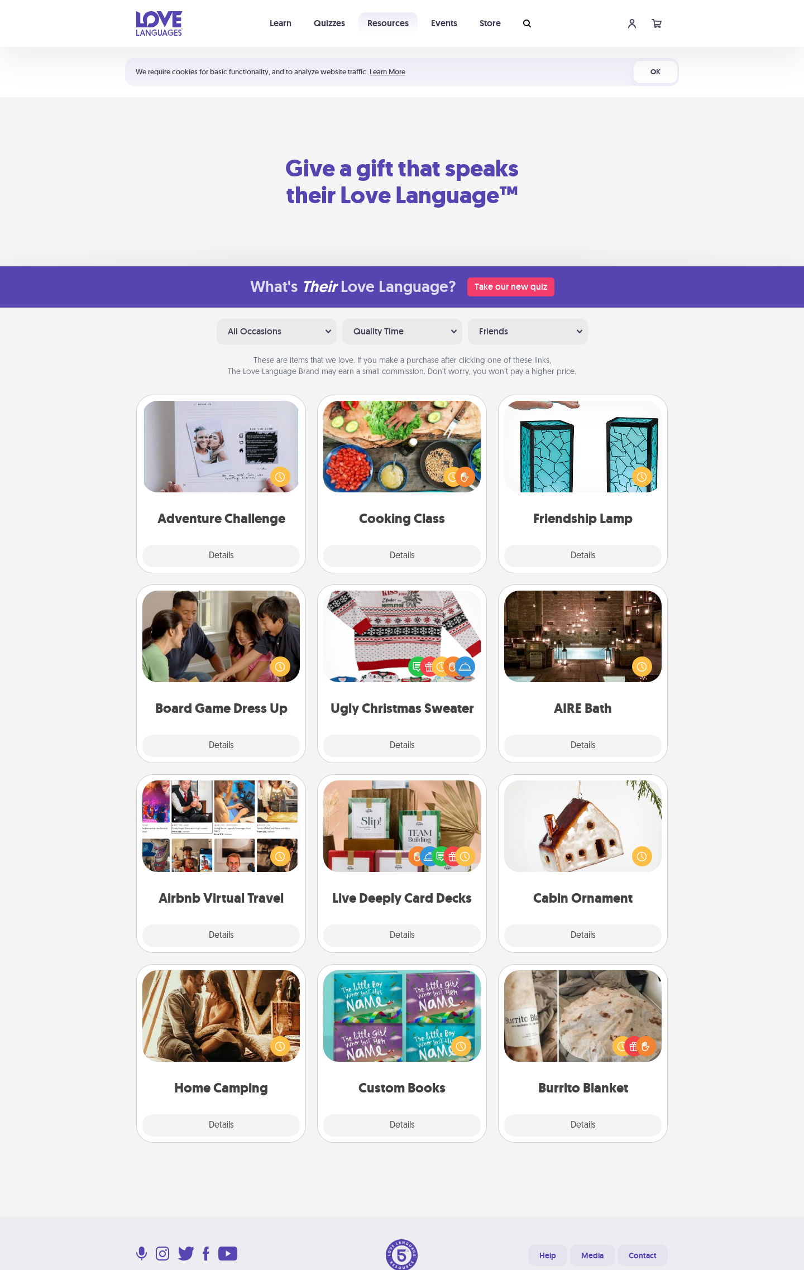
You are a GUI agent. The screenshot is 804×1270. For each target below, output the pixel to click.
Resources (388, 23)
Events (444, 23)
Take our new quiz (511, 287)
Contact (643, 1255)
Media (592, 1255)
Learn (280, 23)
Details (221, 556)
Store (490, 23)
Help (547, 1255)
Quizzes (329, 23)
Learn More (387, 71)
